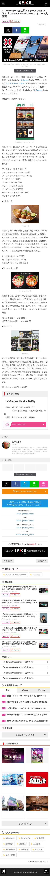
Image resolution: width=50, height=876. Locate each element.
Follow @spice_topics (25, 514)
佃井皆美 (24, 849)
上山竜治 (35, 844)
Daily (8, 690)
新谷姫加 (37, 849)
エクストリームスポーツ (16, 83)
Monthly (41, 690)
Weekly (25, 690)
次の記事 (42, 561)
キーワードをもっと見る (38, 862)
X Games (24, 80)
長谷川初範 (9, 855)
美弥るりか (9, 838)
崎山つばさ (24, 838)
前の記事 (8, 561)
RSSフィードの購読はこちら (29, 491)
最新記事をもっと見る (31, 735)
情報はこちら (28, 424)
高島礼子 (22, 844)
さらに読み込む (32, 824)
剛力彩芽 (8, 844)
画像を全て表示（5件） (25, 71)
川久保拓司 (9, 849)
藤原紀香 (39, 838)
